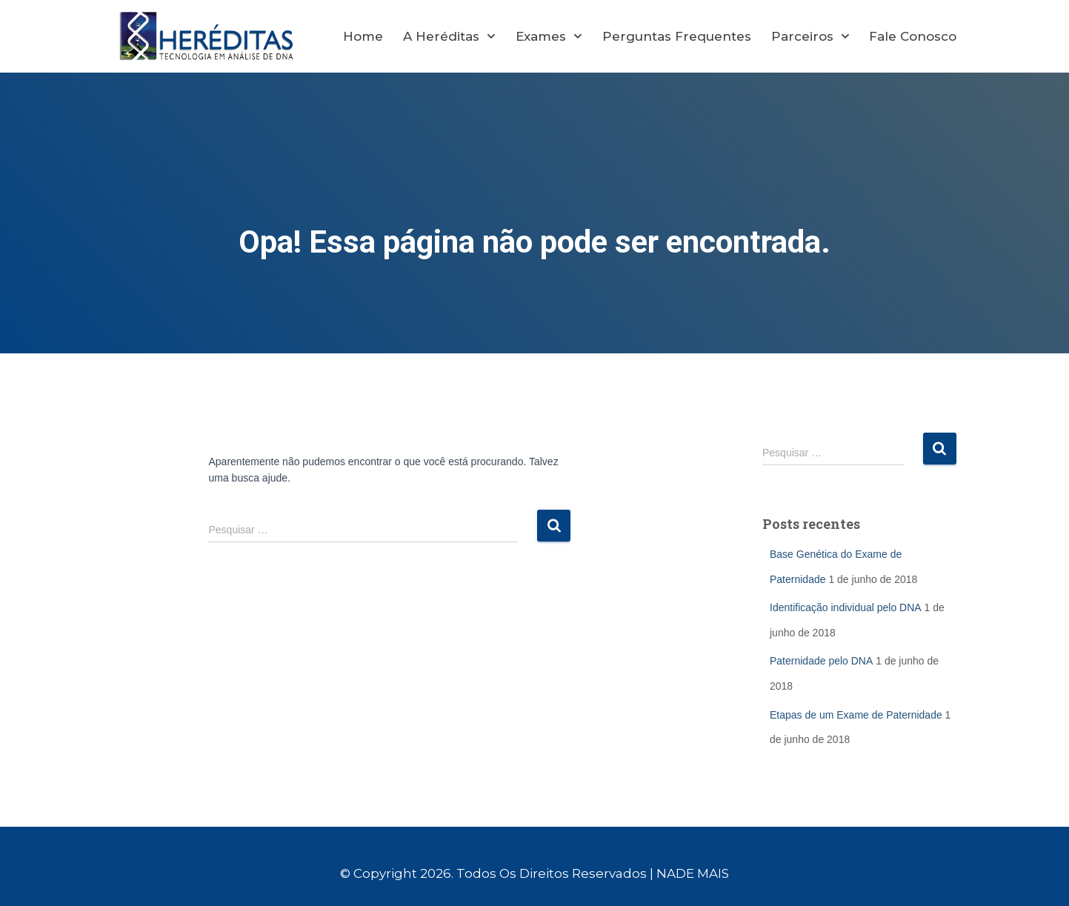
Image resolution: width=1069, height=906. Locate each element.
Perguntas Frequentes (676, 36)
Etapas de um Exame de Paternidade (856, 715)
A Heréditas (449, 36)
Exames (549, 36)
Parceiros (810, 36)
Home (363, 36)
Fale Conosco (912, 36)
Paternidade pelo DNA (821, 661)
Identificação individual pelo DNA (846, 607)
